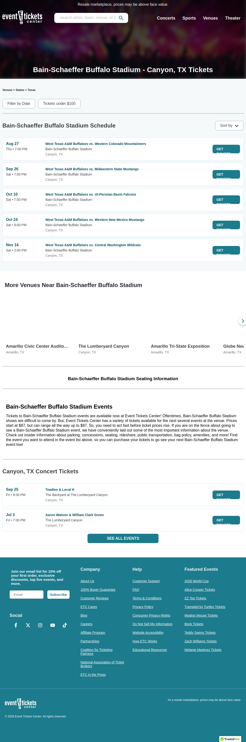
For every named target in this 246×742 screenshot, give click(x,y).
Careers (87, 624)
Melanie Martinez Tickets (203, 650)
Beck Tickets (194, 624)
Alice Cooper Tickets (200, 590)
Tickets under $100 (59, 103)
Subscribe (58, 595)
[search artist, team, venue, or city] (91, 18)
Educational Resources (149, 650)
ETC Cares (89, 607)
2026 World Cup (197, 581)
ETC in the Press (93, 675)
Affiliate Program (93, 633)
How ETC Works (144, 641)
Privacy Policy (142, 607)
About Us (87, 581)
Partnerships (90, 641)
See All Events (123, 538)
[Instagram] (40, 626)
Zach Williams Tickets (201, 641)
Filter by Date (18, 103)
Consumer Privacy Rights (151, 615)
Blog (84, 615)
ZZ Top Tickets (195, 598)
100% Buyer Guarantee (98, 590)
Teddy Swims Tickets (200, 633)
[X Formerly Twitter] (28, 626)
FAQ (135, 590)
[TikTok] (65, 626)
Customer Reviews (95, 598)
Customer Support (146, 581)
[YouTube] (52, 626)
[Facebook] (16, 626)
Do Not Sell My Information (152, 624)
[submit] (121, 18)
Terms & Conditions (146, 598)
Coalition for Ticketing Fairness (97, 652)
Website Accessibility (148, 633)
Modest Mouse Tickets (201, 615)
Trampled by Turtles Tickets (205, 607)
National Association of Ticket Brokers (102, 664)
